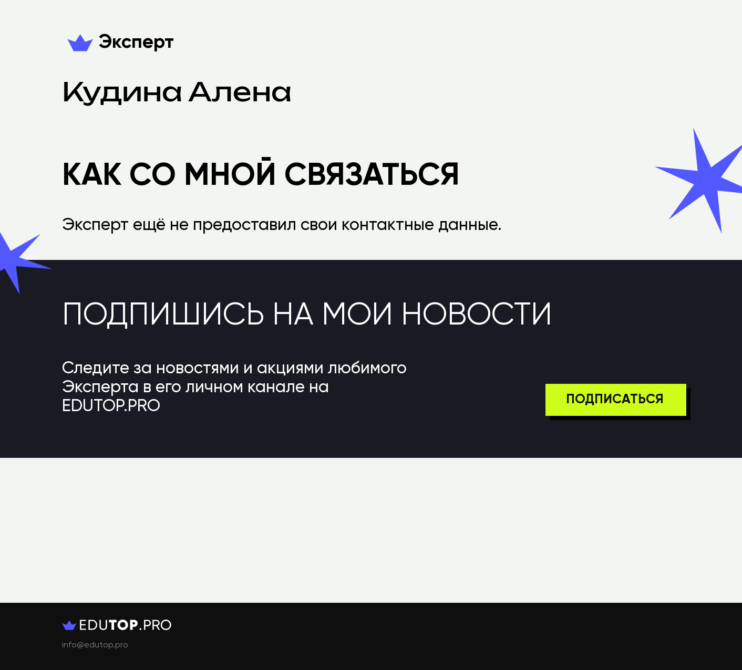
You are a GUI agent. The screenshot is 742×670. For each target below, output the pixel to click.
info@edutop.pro (95, 645)
